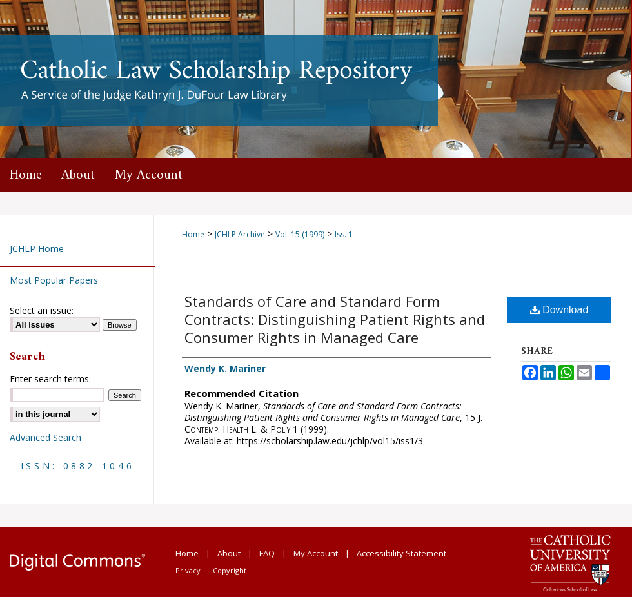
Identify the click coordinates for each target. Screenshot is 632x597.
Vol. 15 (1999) (299, 234)
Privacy (188, 570)
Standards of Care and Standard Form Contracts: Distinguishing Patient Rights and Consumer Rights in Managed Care (334, 319)
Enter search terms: (50, 379)
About (229, 553)
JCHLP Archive (240, 234)
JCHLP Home (37, 248)
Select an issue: (42, 310)
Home (193, 234)
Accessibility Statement (401, 553)
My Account (315, 553)
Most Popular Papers (54, 280)
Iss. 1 (344, 234)
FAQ (267, 553)
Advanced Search (45, 437)
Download (559, 309)
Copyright (229, 570)
